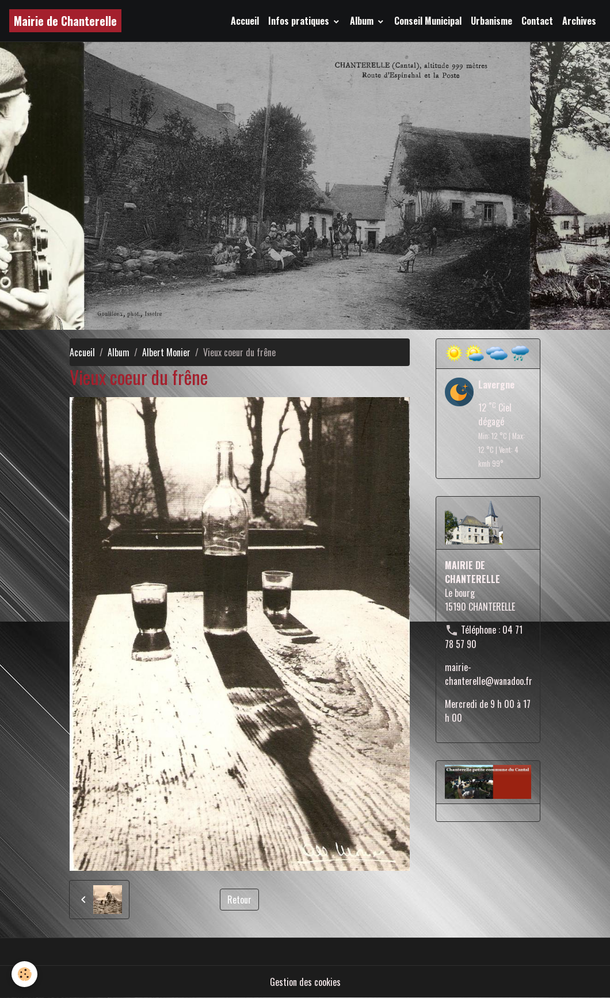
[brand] (65, 20)
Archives (579, 21)
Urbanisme (491, 21)
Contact (537, 21)
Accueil (245, 21)
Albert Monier (166, 352)
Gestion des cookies (305, 982)
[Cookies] (24, 974)
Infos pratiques (299, 21)
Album (363, 21)
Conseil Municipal (428, 21)
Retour (239, 899)
